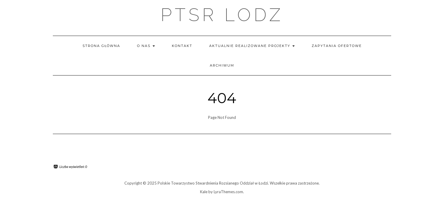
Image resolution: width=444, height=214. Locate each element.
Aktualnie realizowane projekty (252, 46)
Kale (203, 191)
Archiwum (222, 65)
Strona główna (101, 46)
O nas (146, 46)
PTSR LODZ (222, 14)
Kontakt (182, 46)
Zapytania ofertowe (337, 46)
